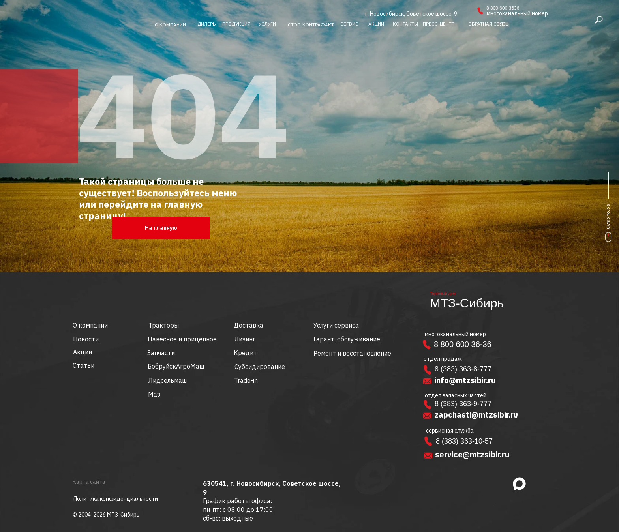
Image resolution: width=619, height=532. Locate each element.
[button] (488, 24)
